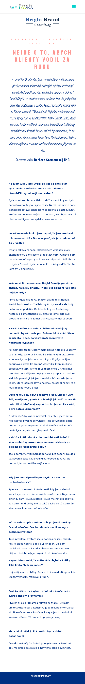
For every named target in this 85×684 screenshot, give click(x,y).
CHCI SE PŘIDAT (40, 676)
